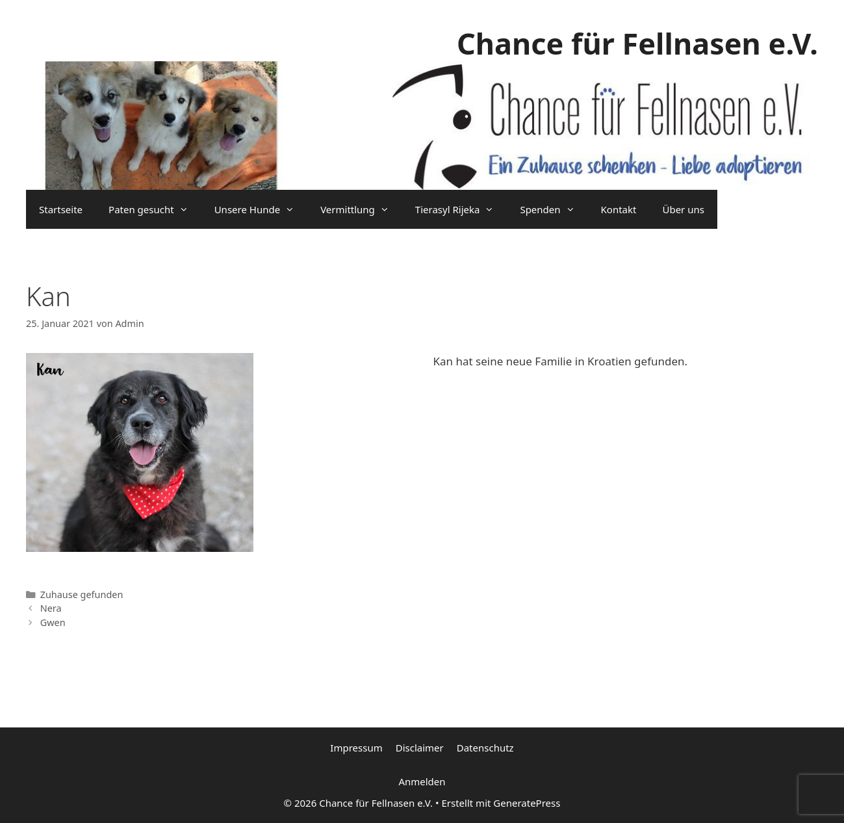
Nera (51, 608)
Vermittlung (361, 209)
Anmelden (421, 781)
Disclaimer (420, 747)
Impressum (356, 747)
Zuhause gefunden (81, 594)
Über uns (683, 209)
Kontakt (619, 209)
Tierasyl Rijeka (461, 209)
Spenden (553, 209)
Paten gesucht (155, 209)
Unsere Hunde (260, 209)
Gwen (53, 622)
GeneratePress (526, 802)
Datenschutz (485, 747)
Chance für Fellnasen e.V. (637, 43)
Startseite (61, 209)
